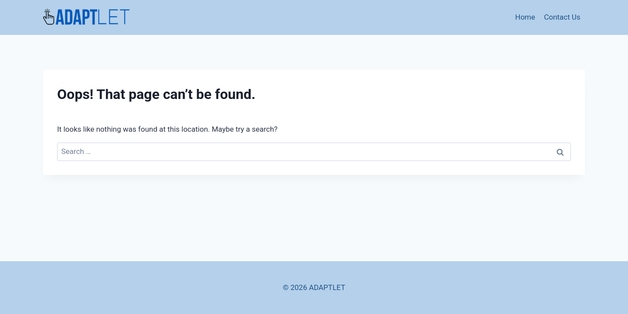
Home (525, 17)
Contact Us (562, 17)
